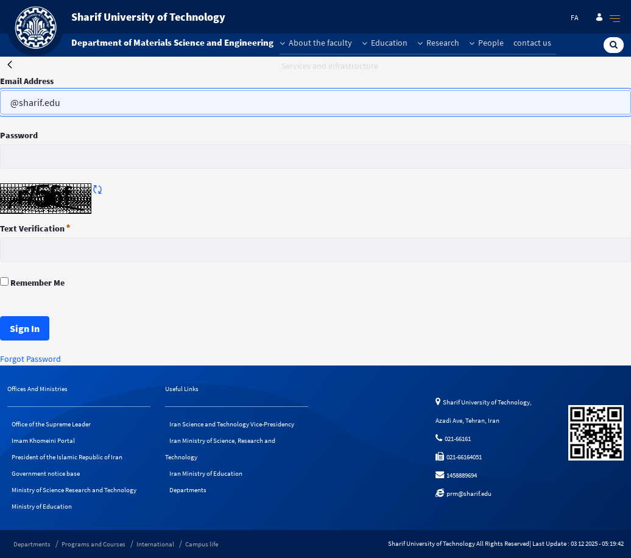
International (155, 544)
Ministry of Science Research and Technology (74, 490)
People (486, 42)
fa (575, 17)
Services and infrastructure (329, 65)
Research (438, 42)
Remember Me (32, 282)
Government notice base (46, 473)
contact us (532, 42)
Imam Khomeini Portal (43, 440)
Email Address (27, 81)
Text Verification (35, 228)
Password (19, 135)
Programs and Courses (93, 544)
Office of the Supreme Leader (51, 424)
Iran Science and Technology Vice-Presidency (231, 424)
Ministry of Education (42, 506)
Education (384, 42)
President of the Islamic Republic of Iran (67, 457)
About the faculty (316, 42)
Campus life (201, 544)
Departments (187, 490)
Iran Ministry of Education (205, 473)
